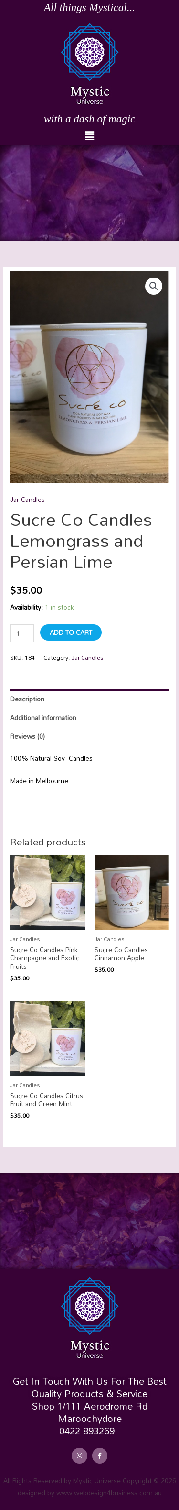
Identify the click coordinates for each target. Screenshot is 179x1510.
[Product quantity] (22, 633)
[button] (89, 136)
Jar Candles (27, 499)
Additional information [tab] (43, 717)
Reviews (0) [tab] (27, 736)
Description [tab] (27, 698)
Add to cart (71, 632)
